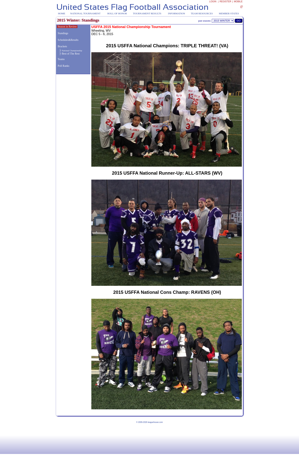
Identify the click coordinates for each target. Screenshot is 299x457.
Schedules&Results (68, 40)
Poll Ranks (63, 65)
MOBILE (238, 1)
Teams (61, 59)
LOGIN (212, 1)
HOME (61, 13)
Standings (63, 33)
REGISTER (225, 1)
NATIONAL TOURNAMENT (85, 13)
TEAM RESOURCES (202, 13)
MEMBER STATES (229, 13)
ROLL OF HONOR (117, 13)
